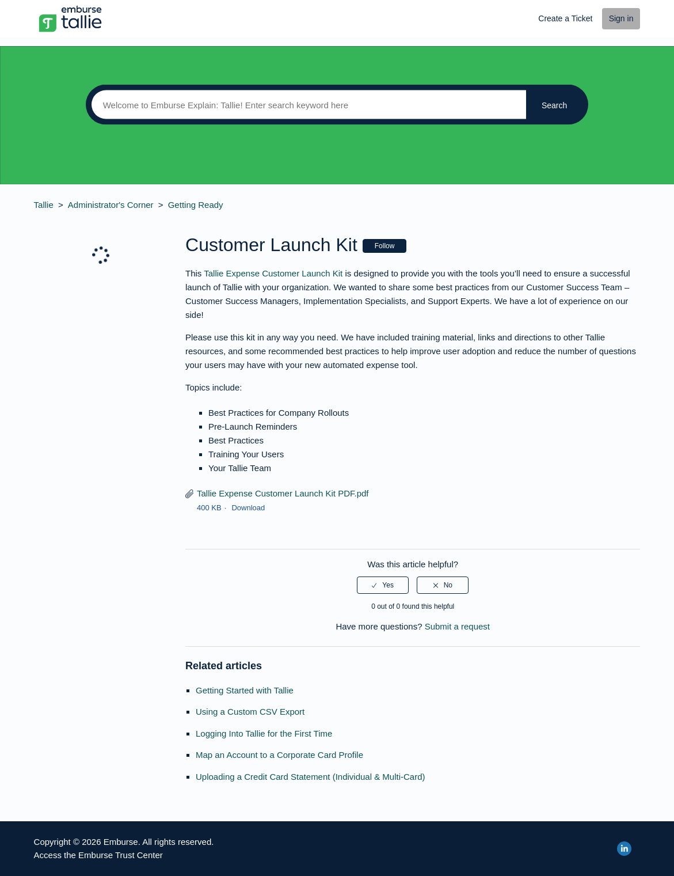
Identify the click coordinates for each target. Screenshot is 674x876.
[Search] (306, 105)
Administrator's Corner (111, 205)
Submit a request (457, 626)
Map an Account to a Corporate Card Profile (279, 755)
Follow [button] (385, 246)
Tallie (44, 205)
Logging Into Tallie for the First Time (264, 733)
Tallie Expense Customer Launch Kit (273, 273)
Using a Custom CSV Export (250, 711)
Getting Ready (195, 205)
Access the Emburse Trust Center (98, 855)
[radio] (383, 585)
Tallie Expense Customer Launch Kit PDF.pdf (282, 493)
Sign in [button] (621, 18)
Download (248, 507)
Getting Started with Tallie (245, 690)
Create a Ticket (565, 18)
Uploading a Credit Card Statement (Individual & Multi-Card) (310, 777)
